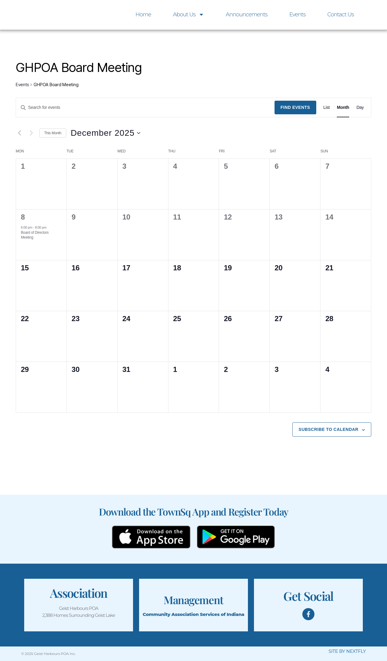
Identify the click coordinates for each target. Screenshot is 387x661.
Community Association (171, 614)
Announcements (247, 14)
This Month (52, 133)
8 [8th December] (23, 217)
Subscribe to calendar (329, 429)
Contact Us (340, 14)
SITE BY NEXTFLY (347, 651)
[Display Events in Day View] (360, 107)
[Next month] (31, 133)
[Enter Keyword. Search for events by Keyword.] (145, 107)
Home (143, 14)
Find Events (295, 107)
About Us (188, 14)
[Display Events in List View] (327, 107)
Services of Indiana (222, 614)
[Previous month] (19, 133)
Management (193, 599)
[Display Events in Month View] (343, 107)
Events (297, 14)
